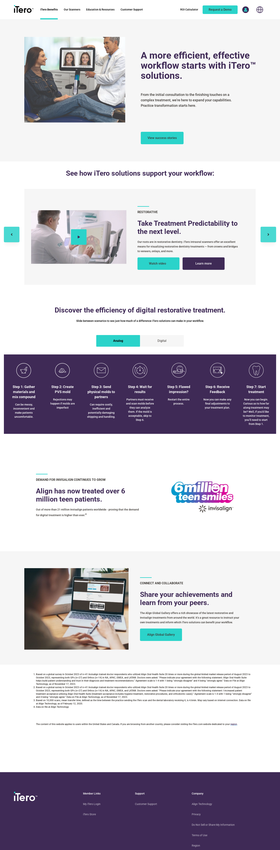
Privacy (196, 814)
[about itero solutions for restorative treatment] (204, 263)
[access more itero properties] (245, 9)
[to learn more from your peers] (161, 635)
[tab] (118, 341)
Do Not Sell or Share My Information (213, 824)
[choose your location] (260, 9)
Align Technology (202, 804)
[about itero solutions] (162, 138)
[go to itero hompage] (23, 10)
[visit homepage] (25, 797)
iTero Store (89, 814)
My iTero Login (92, 804)
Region (196, 845)
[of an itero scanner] (220, 9)
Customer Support (146, 804)
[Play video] (78, 237)
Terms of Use (199, 835)
